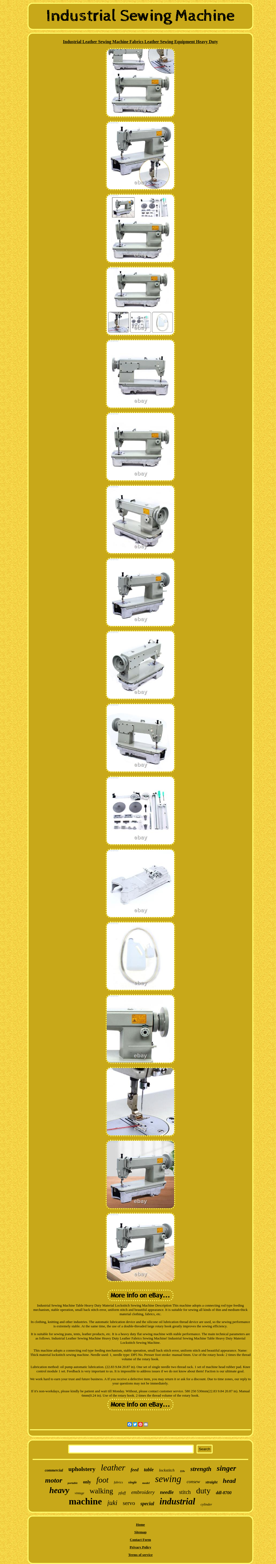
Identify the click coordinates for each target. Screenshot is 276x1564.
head (229, 1480)
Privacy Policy (140, 1547)
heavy (59, 1490)
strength (200, 1469)
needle (167, 1492)
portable (73, 1482)
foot (102, 1480)
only (87, 1482)
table (149, 1469)
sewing (168, 1479)
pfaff (122, 1493)
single (132, 1482)
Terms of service (140, 1555)
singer (226, 1468)
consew (193, 1481)
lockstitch (166, 1470)
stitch (185, 1492)
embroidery (143, 1492)
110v (182, 1471)
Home (140, 1524)
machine (85, 1501)
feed (135, 1469)
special (147, 1503)
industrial (177, 1501)
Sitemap (140, 1532)
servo (129, 1503)
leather (113, 1467)
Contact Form (140, 1540)
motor (53, 1480)
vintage (79, 1493)
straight (211, 1482)
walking (101, 1491)
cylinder (206, 1504)
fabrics (118, 1482)
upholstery (81, 1469)
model (146, 1482)
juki (112, 1502)
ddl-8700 (224, 1492)
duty (203, 1490)
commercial (54, 1470)
